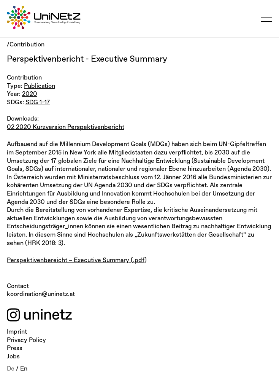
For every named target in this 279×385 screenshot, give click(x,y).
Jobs (13, 357)
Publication (39, 86)
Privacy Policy (26, 340)
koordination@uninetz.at (41, 294)
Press (14, 348)
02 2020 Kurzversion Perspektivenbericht (65, 127)
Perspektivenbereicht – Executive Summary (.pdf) (77, 261)
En (23, 369)
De (10, 369)
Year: (14, 94)
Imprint (17, 332)
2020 (29, 94)
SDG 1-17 (37, 103)
